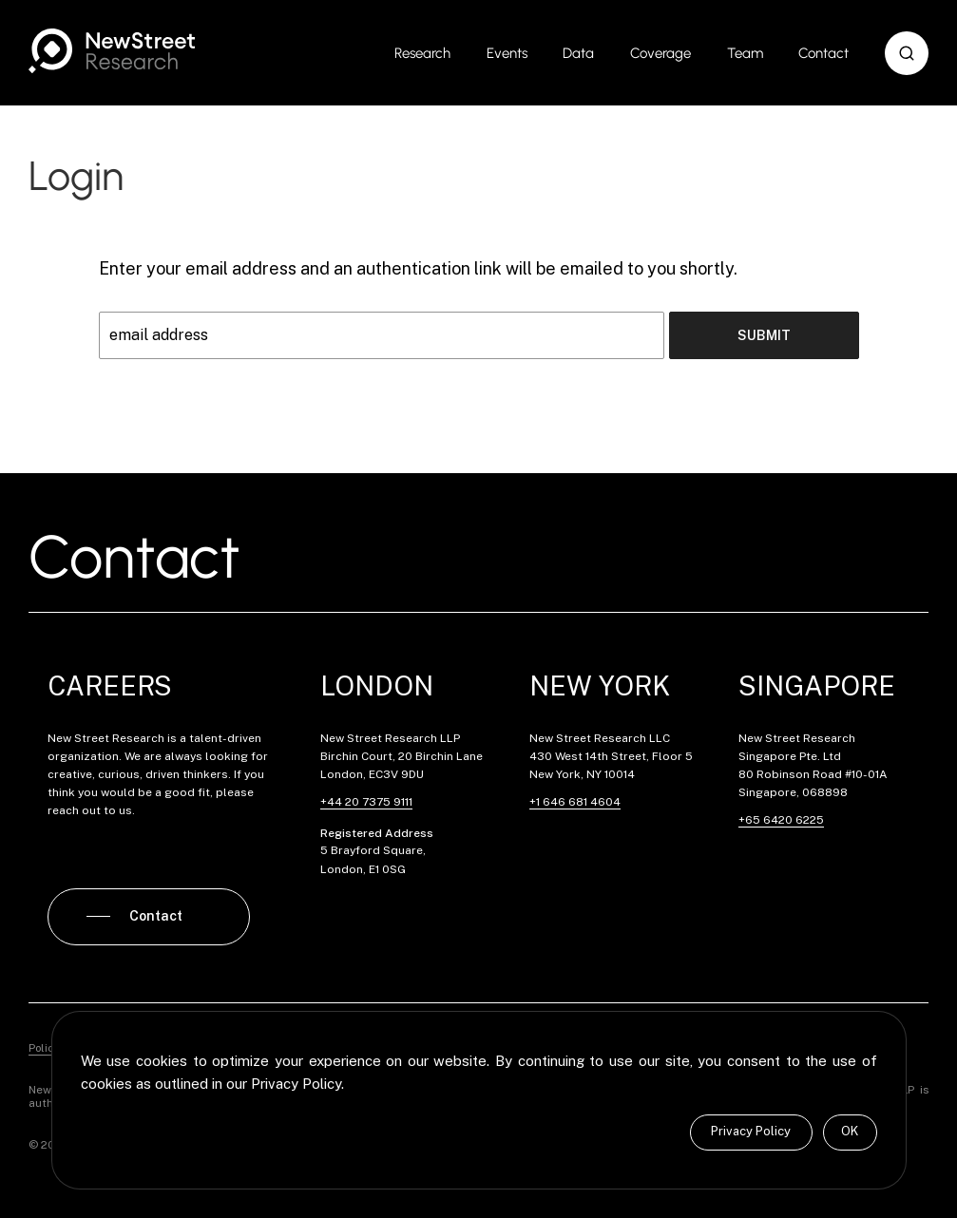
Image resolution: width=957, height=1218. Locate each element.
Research (422, 53)
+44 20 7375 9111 (366, 802)
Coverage (660, 53)
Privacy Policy (751, 1131)
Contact (823, 53)
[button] (906, 53)
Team (745, 53)
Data (578, 53)
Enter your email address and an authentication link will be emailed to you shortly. (418, 268)
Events (507, 53)
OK (849, 1131)
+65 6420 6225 (781, 820)
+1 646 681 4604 (575, 802)
